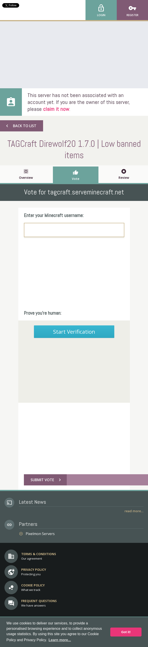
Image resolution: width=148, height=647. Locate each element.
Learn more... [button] (60, 640)
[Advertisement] (74, 54)
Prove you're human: (42, 313)
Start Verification (74, 331)
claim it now (56, 108)
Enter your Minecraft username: (54, 215)
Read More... (134, 511)
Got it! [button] (126, 632)
